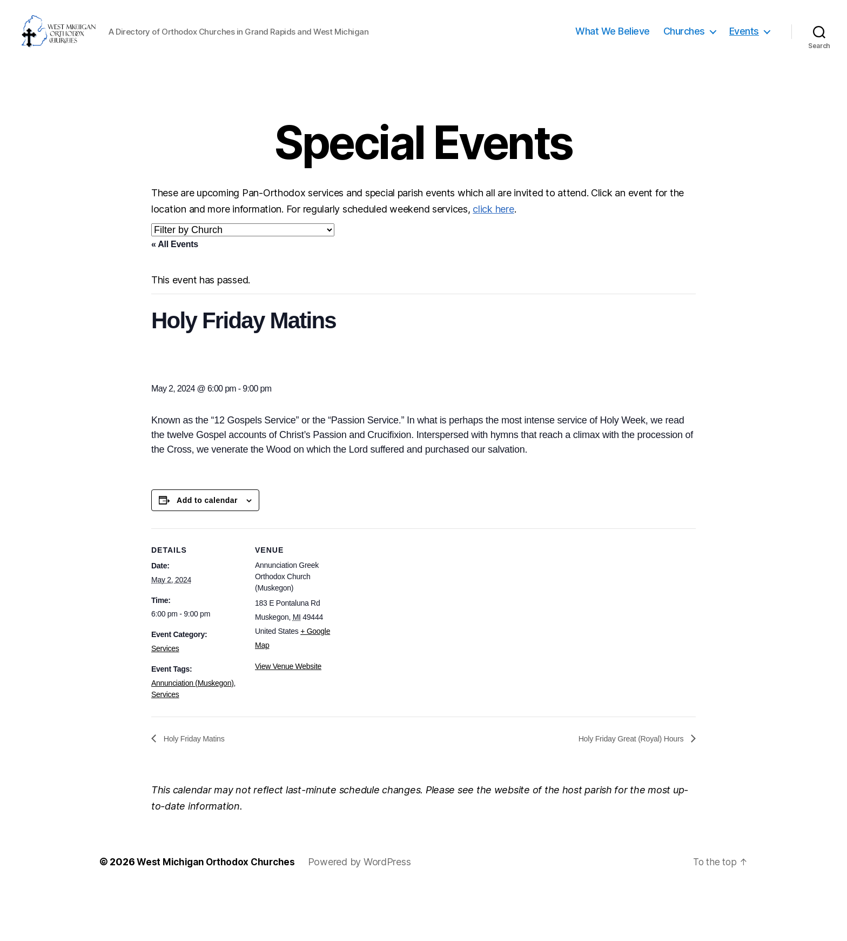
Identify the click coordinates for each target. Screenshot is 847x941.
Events (744, 55)
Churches (684, 55)
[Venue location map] (416, 651)
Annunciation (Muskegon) (192, 731)
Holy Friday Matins (197, 786)
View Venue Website (288, 714)
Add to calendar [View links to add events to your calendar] (207, 548)
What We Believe (612, 55)
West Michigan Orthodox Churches (218, 910)
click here (493, 257)
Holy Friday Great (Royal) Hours (624, 786)
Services (165, 696)
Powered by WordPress (364, 910)
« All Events (174, 292)
